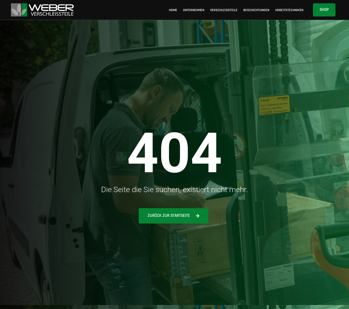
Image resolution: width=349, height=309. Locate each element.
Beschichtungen (256, 10)
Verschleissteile (223, 10)
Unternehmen (193, 10)
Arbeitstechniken (289, 10)
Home (173, 10)
